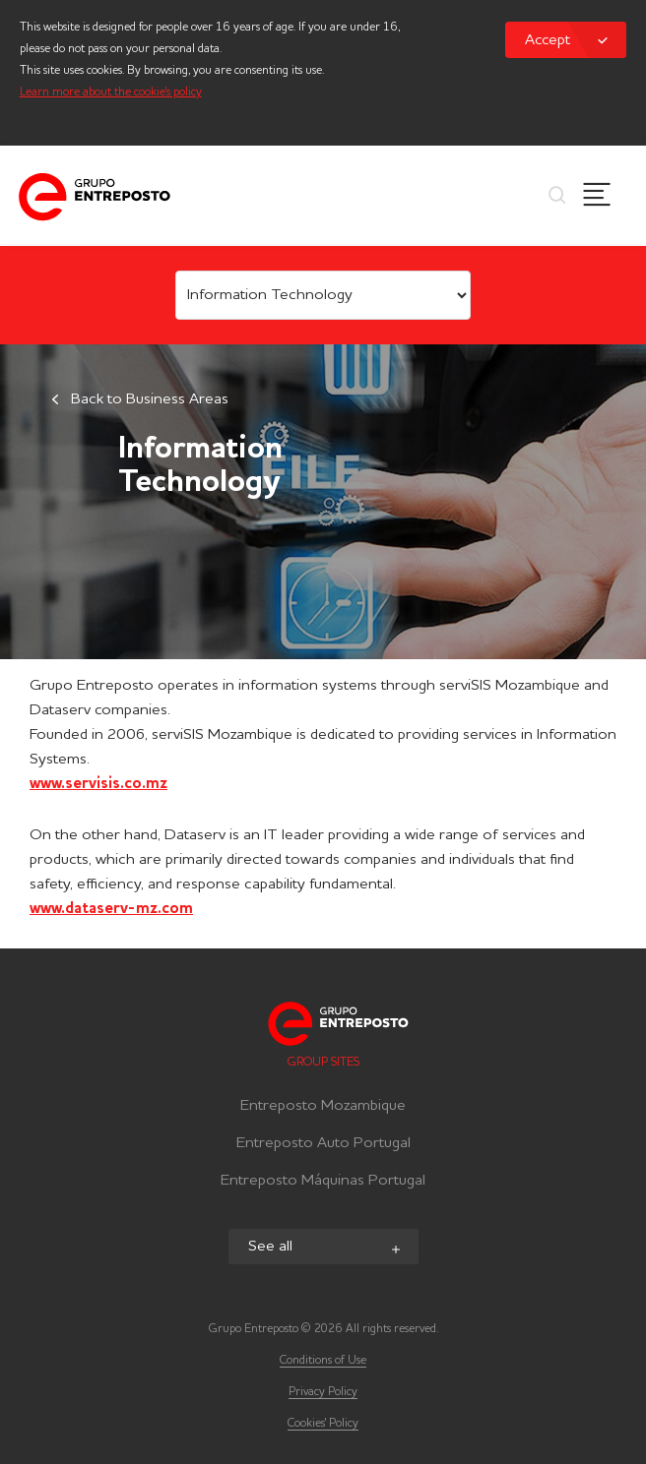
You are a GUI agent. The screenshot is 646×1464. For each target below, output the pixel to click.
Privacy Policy (323, 1392)
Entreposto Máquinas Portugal (323, 1181)
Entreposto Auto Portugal (323, 1143)
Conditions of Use (323, 1361)
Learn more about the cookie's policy (111, 92)
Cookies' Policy (323, 1424)
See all (326, 1248)
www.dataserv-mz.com (111, 909)
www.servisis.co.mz (98, 784)
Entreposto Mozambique (323, 1106)
